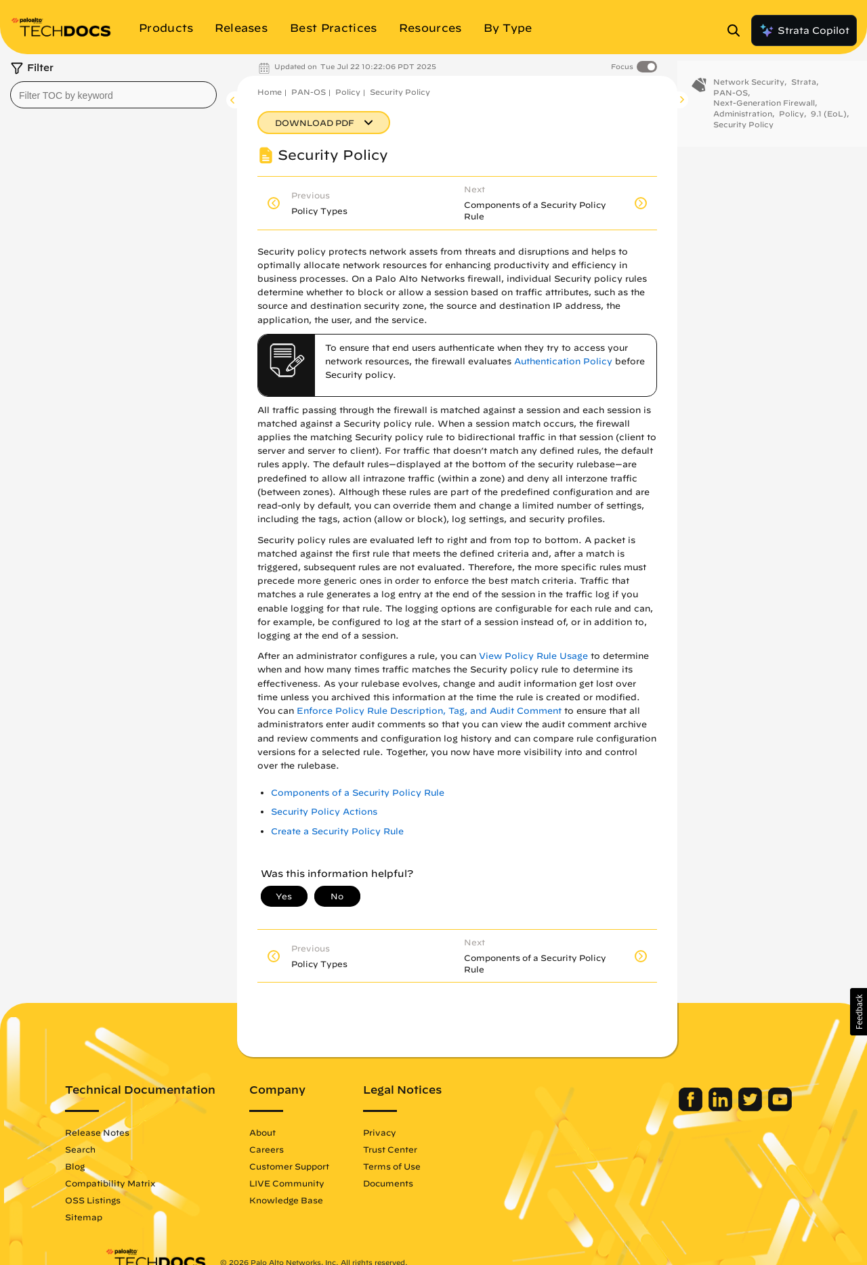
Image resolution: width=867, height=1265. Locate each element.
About (302, 1132)
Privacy (419, 1132)
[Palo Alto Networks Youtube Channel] (740, 1107)
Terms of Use (432, 1166)
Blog (115, 1166)
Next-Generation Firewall (764, 114)
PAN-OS (308, 91)
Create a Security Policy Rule (337, 831)
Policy (347, 91)
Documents (428, 1183)
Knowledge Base (326, 1200)
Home (269, 91)
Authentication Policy (563, 361)
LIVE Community (326, 1183)
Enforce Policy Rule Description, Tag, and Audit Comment (429, 711)
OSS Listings (133, 1200)
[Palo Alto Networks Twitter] (711, 1107)
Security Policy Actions (324, 812)
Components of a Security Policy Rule (357, 793)
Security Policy (400, 91)
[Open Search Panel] (737, 30)
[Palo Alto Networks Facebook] (652, 1107)
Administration (742, 125)
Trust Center (430, 1149)
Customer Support (329, 1166)
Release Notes (137, 1132)
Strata (803, 93)
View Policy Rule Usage (533, 656)
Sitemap (123, 1217)
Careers (306, 1149)
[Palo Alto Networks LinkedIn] (682, 1107)
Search (120, 1149)
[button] (858, 1011)
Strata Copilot (804, 30)
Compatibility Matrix (150, 1183)
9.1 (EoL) (829, 125)
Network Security (748, 93)
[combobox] (113, 94)
